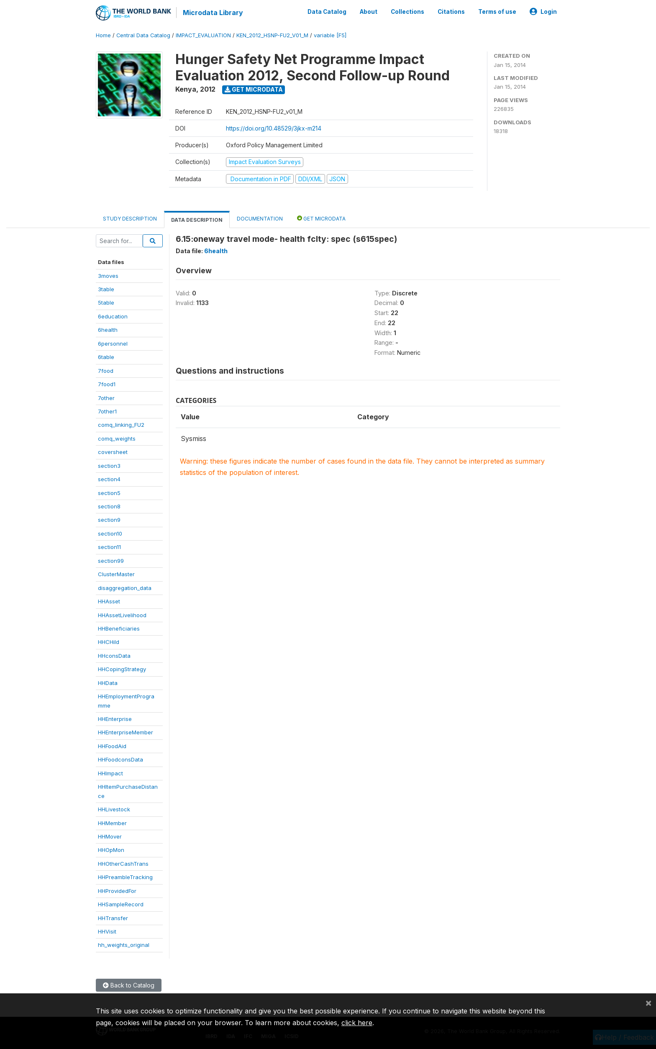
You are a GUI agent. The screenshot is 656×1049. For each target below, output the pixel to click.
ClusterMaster (116, 574)
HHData (108, 683)
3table (106, 289)
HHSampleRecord (121, 904)
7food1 (106, 384)
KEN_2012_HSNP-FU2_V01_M (272, 35)
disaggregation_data (124, 588)
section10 (110, 533)
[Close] (648, 1003)
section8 (109, 506)
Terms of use (497, 11)
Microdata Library (213, 12)
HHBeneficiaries (119, 628)
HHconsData (114, 655)
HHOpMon (111, 849)
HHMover (110, 836)
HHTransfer (113, 918)
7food (105, 370)
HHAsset (109, 601)
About (368, 11)
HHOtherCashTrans (123, 863)
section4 (109, 479)
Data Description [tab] (197, 220)
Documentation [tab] (260, 218)
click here (356, 1022)
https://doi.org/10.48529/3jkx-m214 (273, 128)
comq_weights (117, 438)
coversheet (113, 452)
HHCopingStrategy (122, 669)
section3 (109, 465)
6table (106, 357)
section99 (111, 560)
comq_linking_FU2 (121, 424)
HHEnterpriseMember (125, 732)
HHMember (112, 823)
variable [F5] (330, 35)
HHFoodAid (112, 746)
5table (106, 302)
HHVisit (107, 931)
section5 (109, 493)
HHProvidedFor (117, 890)
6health (108, 329)
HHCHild (108, 642)
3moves (108, 275)
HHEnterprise (115, 719)
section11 (109, 547)
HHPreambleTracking (125, 877)
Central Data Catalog (143, 35)
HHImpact (110, 773)
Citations (451, 11)
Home (103, 35)
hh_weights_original (123, 944)
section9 (109, 519)
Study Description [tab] (130, 218)
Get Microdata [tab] (321, 218)
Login (543, 11)
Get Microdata (254, 89)
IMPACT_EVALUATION (203, 35)
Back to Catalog (128, 985)
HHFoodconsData (120, 759)
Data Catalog (327, 11)
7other (106, 398)
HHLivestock (114, 809)
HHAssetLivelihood (122, 615)
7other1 (107, 411)
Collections (407, 11)
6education (113, 316)
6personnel (113, 343)
